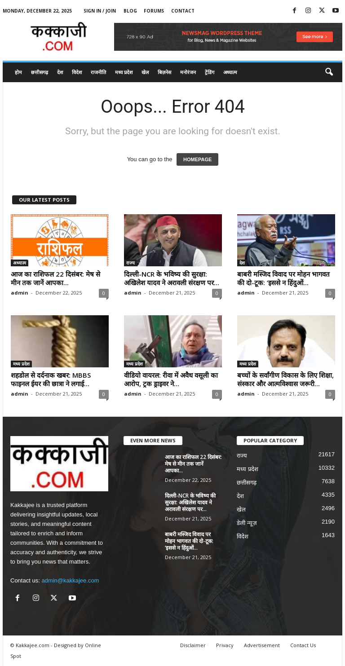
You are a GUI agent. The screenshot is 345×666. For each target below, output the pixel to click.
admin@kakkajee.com (70, 580)
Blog (130, 11)
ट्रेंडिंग (209, 72)
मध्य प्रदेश (124, 72)
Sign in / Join (100, 11)
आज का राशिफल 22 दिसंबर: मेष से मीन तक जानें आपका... (55, 278)
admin (19, 292)
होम (18, 72)
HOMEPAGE (197, 159)
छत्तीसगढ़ (39, 72)
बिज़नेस (164, 72)
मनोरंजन (188, 72)
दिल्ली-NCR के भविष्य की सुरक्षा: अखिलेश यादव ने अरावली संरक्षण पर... (171, 278)
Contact (183, 11)
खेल (145, 72)
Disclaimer (193, 645)
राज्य (130, 263)
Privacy (225, 645)
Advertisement (262, 645)
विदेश (77, 72)
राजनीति (98, 72)
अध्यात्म (230, 72)
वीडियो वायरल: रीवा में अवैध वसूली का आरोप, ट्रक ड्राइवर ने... (171, 379)
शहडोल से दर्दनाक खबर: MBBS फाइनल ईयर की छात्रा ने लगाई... (51, 379)
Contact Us (303, 645)
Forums (154, 11)
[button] (329, 72)
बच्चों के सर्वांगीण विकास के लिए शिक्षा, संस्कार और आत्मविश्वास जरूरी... (285, 379)
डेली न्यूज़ (247, 523)
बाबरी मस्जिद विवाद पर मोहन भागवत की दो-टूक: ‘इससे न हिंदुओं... (283, 278)
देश (60, 72)
